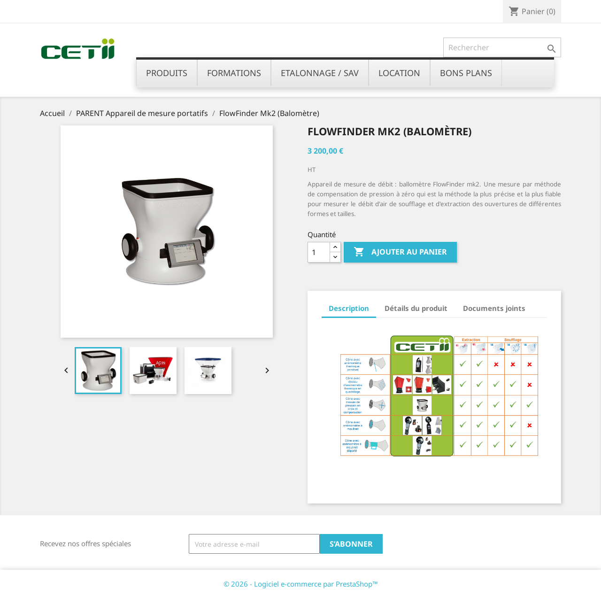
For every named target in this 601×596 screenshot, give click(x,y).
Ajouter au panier (400, 252)
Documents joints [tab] (494, 308)
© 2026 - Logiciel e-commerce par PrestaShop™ (300, 583)
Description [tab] (349, 308)
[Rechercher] (502, 47)
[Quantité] (319, 252)
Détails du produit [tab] (416, 308)
